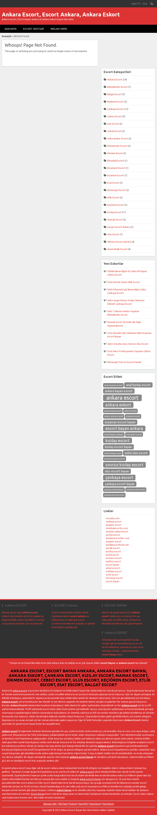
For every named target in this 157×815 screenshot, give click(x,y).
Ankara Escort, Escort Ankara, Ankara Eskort (61, 14)
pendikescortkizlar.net (117, 545)
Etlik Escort (113, 197)
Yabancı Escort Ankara (119, 241)
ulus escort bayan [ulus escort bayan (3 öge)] (117, 471)
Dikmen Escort (115, 153)
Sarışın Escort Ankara (118, 227)
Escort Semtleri (33, 28)
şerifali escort (113, 535)
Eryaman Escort (115, 175)
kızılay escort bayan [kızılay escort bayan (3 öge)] (118, 447)
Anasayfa (11, 28)
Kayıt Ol (136, 3)
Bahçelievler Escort (117, 87)
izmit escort (112, 575)
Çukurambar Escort (117, 138)
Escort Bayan (38, 794)
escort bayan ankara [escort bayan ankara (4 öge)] (124, 428)
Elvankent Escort (116, 168)
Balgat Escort (114, 94)
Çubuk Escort (114, 131)
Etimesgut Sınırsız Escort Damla (124, 362)
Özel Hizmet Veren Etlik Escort (123, 282)
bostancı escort (114, 558)
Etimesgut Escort (116, 190)
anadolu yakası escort (117, 531)
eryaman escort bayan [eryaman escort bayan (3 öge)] (120, 422)
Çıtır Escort (113, 123)
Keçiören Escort (115, 205)
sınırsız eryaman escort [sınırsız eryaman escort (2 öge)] (114, 459)
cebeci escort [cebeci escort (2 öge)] (130, 411)
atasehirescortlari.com (117, 538)
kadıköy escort (113, 561)
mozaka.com (112, 518)
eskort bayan (64, 790)
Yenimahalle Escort (117, 249)
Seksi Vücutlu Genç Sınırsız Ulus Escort (127, 344)
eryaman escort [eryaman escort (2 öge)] (133, 416)
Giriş (145, 3)
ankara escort (113, 568)
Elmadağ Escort (115, 160)
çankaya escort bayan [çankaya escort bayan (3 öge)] (120, 484)
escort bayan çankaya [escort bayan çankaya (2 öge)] (113, 434)
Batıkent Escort (115, 101)
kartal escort (112, 555)
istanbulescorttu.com (117, 528)
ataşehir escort (113, 525)
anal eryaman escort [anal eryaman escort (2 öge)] (113, 385)
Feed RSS (83, 804)
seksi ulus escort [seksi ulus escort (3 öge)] (136, 453)
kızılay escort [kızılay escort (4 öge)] (117, 440)
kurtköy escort (113, 551)
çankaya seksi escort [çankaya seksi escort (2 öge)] (135, 490)
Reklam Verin (59, 28)
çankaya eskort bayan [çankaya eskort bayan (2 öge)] (114, 490)
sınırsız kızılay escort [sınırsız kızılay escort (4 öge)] (124, 465)
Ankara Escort (114, 79)
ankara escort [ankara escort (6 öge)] (122, 398)
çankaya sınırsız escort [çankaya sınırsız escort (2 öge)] (114, 495)
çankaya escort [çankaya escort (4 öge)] (119, 477)
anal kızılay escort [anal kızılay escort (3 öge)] (138, 385)
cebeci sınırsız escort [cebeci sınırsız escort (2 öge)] (113, 416)
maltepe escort (114, 521)
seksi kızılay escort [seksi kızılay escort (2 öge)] (112, 453)
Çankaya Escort (115, 109)
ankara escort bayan (81, 757)
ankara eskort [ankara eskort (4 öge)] (118, 405)
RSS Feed (63, 804)
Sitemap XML (50, 804)
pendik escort (113, 548)
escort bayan (112, 565)
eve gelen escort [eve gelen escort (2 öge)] (134, 434)
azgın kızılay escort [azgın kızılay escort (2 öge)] (112, 411)
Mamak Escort (115, 219)
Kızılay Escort (114, 212)
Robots (73, 804)
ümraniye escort (114, 578)
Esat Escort (113, 182)
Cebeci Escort (114, 116)
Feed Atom (95, 804)
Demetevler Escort (117, 146)
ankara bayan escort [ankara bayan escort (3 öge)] (119, 391)
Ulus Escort (113, 234)
